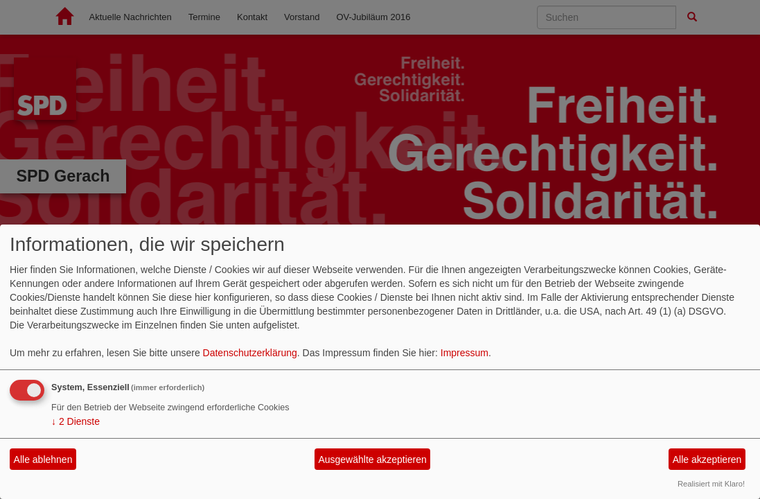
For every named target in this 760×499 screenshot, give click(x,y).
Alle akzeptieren (707, 459)
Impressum (464, 352)
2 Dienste (75, 421)
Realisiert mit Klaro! (711, 484)
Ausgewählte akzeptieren (372, 459)
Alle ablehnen (43, 459)
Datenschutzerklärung (250, 352)
